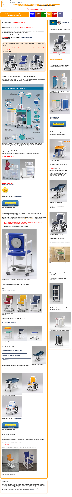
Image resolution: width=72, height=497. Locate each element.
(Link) (32, 489)
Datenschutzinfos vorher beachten (8, 184)
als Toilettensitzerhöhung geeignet (8, 290)
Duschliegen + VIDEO (54, 14)
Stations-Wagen (38, 14)
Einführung (20, 2)
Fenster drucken (14, 0)
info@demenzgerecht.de (27, 37)
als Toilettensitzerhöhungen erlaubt (9, 322)
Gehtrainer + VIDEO (32, 14)
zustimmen (30, 5)
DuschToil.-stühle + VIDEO (49, 14)
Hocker (21, 218)
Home (16, 2)
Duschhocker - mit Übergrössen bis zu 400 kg (11, 355)
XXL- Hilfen (43, 13)
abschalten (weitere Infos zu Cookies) (47, 5)
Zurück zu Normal (22, 0)
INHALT (60, 13)
